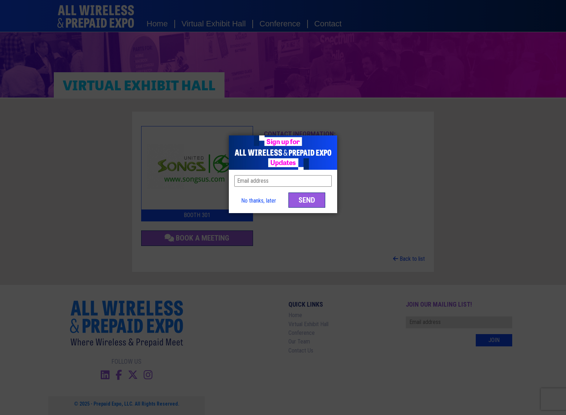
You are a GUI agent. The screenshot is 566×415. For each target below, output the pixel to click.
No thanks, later (258, 200)
